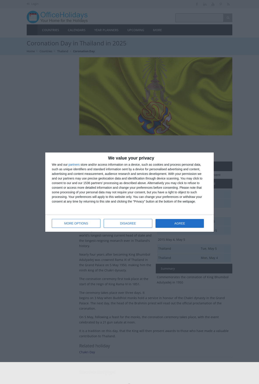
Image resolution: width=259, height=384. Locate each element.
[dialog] (129, 192)
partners (74, 164)
